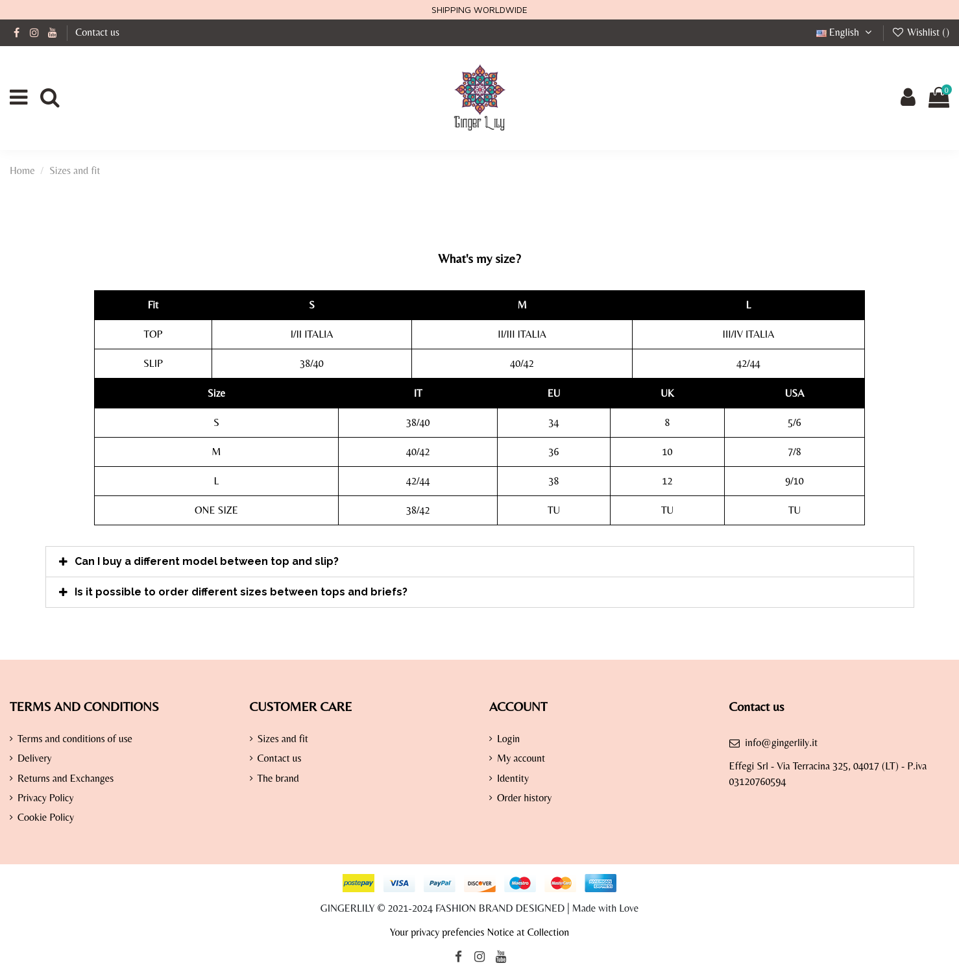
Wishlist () (920, 32)
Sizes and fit (283, 738)
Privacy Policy (46, 798)
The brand (278, 778)
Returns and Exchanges (66, 778)
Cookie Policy (46, 817)
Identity (513, 778)
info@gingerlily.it (781, 742)
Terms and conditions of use (75, 738)
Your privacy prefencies (437, 932)
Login (508, 738)
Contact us (97, 32)
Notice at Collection (528, 932)
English (845, 32)
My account (521, 758)
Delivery (35, 758)
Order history (524, 798)
